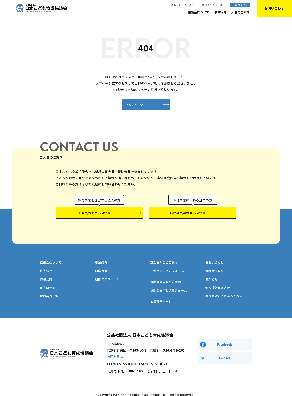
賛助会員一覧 (49, 289)
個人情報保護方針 (217, 280)
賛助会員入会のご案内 (165, 275)
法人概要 (46, 264)
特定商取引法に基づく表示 (223, 289)
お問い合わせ (214, 255)
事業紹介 (220, 12)
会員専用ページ (161, 294)
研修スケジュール (212, 5)
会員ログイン (240, 5)
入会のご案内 (240, 12)
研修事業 (101, 264)
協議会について (198, 12)
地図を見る (115, 349)
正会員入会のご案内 (164, 255)
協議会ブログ (214, 264)
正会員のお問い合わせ (99, 213)
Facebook (224, 337)
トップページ (126, 104)
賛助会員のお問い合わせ (193, 213)
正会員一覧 (47, 280)
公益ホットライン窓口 (181, 5)
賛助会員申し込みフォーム (168, 283)
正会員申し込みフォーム (167, 264)
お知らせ (211, 272)
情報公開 (46, 272)
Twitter (224, 351)
